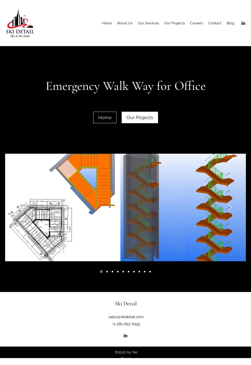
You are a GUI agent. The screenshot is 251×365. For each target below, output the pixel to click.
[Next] (230, 207)
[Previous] (21, 207)
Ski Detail (126, 303)
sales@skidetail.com (126, 317)
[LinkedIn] (243, 23)
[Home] (105, 117)
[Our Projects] (140, 117)
